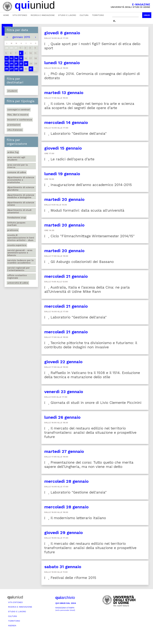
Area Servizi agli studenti (16, 158)
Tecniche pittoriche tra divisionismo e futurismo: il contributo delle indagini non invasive (90, 345)
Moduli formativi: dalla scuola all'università (84, 210)
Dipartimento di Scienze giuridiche (20, 188)
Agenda (12, 625)
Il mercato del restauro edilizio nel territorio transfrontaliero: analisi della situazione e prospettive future (90, 432)
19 (6, 63)
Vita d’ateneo (19, 15)
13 (11, 58)
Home (6, 15)
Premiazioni (13, 124)
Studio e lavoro (67, 15)
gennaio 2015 (21, 37)
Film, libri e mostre (17, 114)
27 (11, 68)
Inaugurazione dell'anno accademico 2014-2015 (88, 185)
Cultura (84, 15)
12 (6, 58)
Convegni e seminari (18, 109)
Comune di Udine (16, 172)
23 (26, 63)
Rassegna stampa (65, 609)
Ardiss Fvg (13, 152)
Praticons (12, 230)
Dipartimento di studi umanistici (19, 211)
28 (16, 68)
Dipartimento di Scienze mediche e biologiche (20, 196)
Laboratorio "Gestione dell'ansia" (75, 133)
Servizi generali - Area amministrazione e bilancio (19, 253)
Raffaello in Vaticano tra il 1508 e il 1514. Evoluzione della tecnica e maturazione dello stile (92, 375)
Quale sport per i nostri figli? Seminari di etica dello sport (92, 46)
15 (21, 58)
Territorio (98, 15)
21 (16, 63)
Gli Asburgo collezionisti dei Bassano (79, 262)
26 (6, 68)
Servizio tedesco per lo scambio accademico (20, 261)
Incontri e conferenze (19, 119)
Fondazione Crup (16, 217)
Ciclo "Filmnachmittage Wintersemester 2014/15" (89, 236)
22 (21, 63)
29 (21, 68)
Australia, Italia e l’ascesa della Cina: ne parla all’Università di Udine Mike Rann (87, 289)
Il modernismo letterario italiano (75, 518)
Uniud (147, 15)
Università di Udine (17, 282)
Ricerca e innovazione (43, 15)
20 (11, 63)
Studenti (12, 91)
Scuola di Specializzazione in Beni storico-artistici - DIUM (20, 237)
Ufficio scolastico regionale (17, 276)
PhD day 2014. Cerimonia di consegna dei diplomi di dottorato (92, 76)
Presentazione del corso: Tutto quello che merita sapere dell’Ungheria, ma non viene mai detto (88, 464)
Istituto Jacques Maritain (16, 223)
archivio (65, 597)
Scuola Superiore (16, 245)
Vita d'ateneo (14, 129)
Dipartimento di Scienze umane (20, 203)
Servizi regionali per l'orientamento (18, 269)
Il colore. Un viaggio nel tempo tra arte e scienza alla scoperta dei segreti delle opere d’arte (89, 106)
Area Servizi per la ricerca (17, 166)
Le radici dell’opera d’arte (69, 159)
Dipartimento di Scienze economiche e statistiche (20, 180)
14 (16, 58)
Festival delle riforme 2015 (70, 578)
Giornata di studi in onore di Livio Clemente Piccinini (92, 403)
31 (30, 68)
